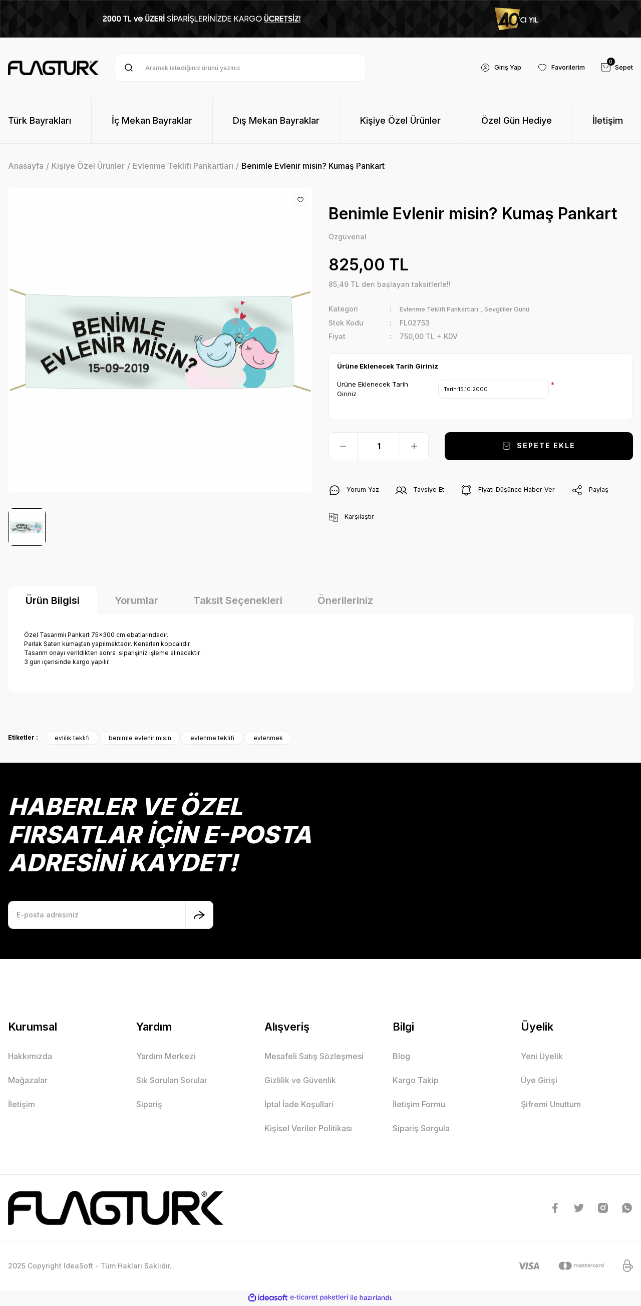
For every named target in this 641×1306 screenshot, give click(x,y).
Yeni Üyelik (542, 1057)
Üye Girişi (539, 1081)
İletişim (21, 1105)
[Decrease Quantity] (343, 446)
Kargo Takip (416, 1081)
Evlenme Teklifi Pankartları (446, 309)
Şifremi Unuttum (551, 1105)
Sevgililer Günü (526, 309)
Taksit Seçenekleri (237, 601)
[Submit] (199, 916)
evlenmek (268, 739)
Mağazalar (28, 1081)
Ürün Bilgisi (53, 601)
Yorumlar (136, 601)
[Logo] (53, 68)
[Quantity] (378, 446)
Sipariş (149, 1105)
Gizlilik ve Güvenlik (300, 1081)
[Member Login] (491, 68)
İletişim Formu (419, 1105)
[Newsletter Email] (110, 916)
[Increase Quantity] (414, 446)
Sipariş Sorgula (421, 1129)
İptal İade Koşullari (299, 1105)
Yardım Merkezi (166, 1057)
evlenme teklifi (212, 739)
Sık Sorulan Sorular (171, 1081)
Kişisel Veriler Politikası (308, 1129)
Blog (401, 1057)
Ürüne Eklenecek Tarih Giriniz (372, 390)
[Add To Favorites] (300, 200)
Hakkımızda (30, 1057)
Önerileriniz (345, 601)
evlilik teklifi (72, 739)
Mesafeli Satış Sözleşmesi (314, 1057)
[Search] (240, 68)
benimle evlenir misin (140, 739)
